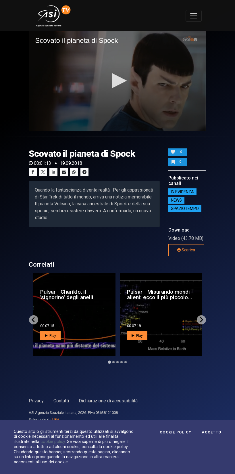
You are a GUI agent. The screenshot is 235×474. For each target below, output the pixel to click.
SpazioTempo (185, 208)
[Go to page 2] (113, 362)
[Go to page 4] (121, 362)
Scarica (186, 250)
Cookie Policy (175, 432)
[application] (117, 81)
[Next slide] (201, 319)
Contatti (61, 401)
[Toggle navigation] (194, 16)
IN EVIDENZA (182, 192)
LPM (55, 419)
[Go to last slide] (33, 319)
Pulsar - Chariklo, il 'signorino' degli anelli (66, 294)
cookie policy (53, 441)
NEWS (176, 200)
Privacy (36, 401)
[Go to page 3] (117, 362)
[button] (118, 81)
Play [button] (50, 336)
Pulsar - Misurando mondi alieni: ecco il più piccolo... (159, 294)
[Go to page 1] (109, 362)
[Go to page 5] (125, 362)
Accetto (211, 432)
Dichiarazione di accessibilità (108, 401)
